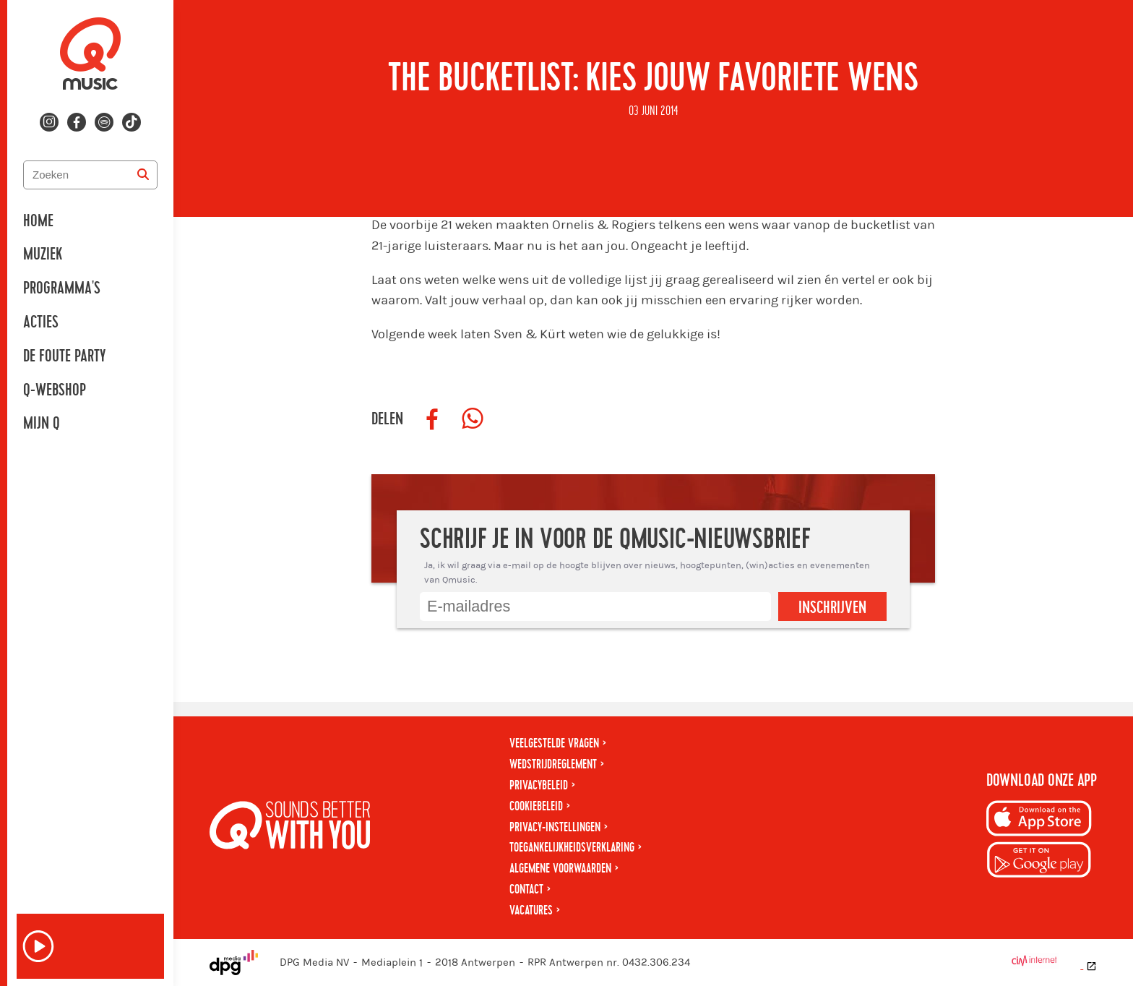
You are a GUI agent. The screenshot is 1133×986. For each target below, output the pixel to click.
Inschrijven (832, 608)
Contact (526, 889)
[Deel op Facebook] (432, 419)
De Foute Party (64, 356)
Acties (41, 322)
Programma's (61, 288)
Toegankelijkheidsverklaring (571, 847)
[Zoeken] (143, 175)
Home (38, 221)
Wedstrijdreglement (553, 764)
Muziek (42, 254)
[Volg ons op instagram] (49, 122)
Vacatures (531, 910)
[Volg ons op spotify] (104, 122)
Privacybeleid (538, 785)
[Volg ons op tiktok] (131, 122)
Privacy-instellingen (554, 827)
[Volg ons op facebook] (76, 122)
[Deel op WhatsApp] (472, 419)
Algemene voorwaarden (560, 868)
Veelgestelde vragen (554, 743)
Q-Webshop (54, 390)
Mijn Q (41, 423)
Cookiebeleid (536, 806)
